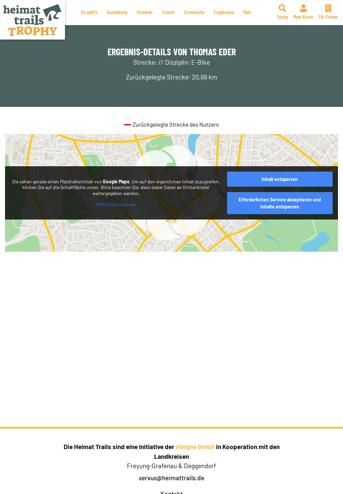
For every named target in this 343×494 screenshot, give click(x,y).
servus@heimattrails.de (171, 478)
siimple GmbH (195, 446)
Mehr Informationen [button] (116, 204)
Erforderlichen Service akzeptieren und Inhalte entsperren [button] (279, 203)
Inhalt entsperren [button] (280, 179)
